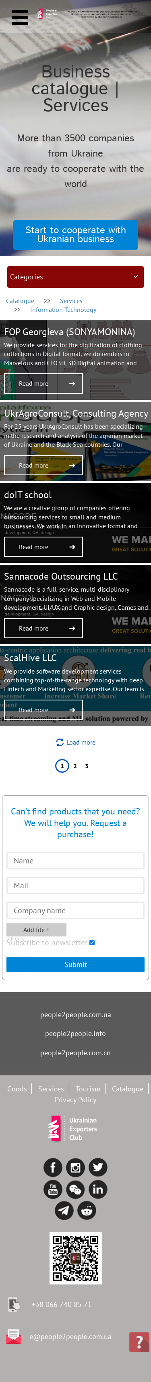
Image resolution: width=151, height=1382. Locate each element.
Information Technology (63, 309)
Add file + (28, 931)
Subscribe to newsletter (47, 942)
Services (51, 1088)
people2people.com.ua (75, 1014)
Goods (17, 1088)
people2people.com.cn (75, 1052)
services (71, 301)
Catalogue (20, 301)
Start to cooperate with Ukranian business (75, 235)
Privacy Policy (75, 1099)
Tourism (88, 1088)
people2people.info (75, 1033)
